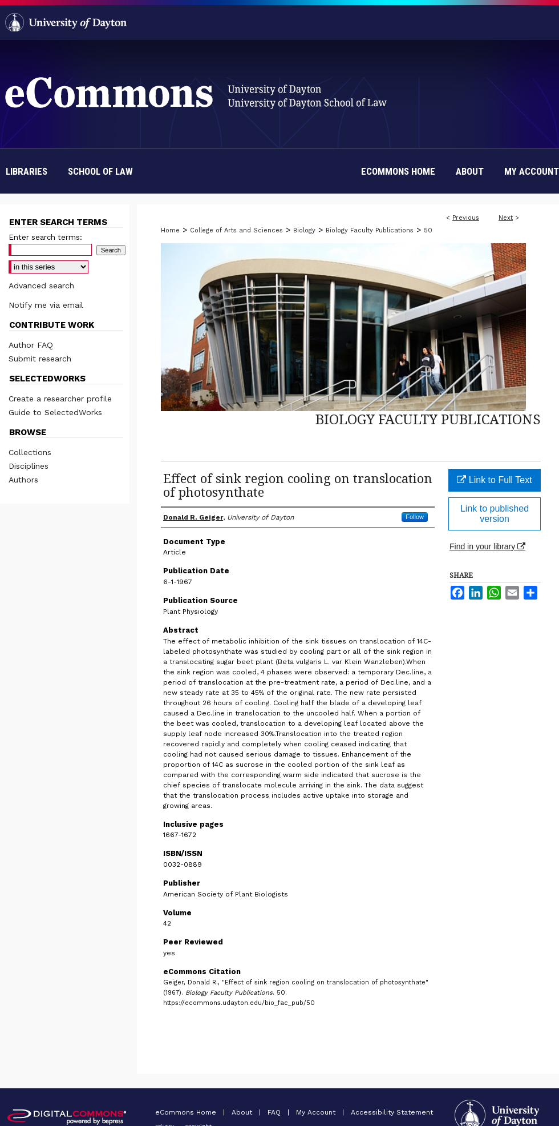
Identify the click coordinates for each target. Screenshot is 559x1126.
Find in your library (487, 546)
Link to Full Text (494, 480)
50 (428, 230)
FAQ (275, 1112)
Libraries (26, 171)
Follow (415, 516)
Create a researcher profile (60, 398)
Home (170, 230)
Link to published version (494, 514)
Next (506, 218)
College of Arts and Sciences (236, 230)
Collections (30, 452)
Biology (304, 230)
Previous (465, 218)
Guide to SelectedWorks (55, 412)
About (243, 1112)
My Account (317, 1112)
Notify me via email (46, 304)
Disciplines (28, 465)
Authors (23, 479)
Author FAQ (31, 344)
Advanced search (41, 285)
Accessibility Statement (392, 1112)
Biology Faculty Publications (370, 230)
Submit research (40, 358)
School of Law (100, 171)
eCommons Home (186, 1112)
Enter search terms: (45, 237)
